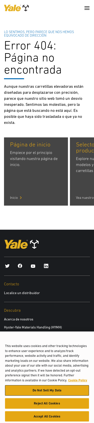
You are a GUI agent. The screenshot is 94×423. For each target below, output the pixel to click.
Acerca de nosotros (18, 319)
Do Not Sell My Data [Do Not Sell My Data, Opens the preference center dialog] (47, 392)
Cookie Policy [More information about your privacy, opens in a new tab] (77, 382)
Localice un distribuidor (22, 293)
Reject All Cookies (47, 405)
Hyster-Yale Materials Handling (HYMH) (33, 327)
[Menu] (87, 8)
